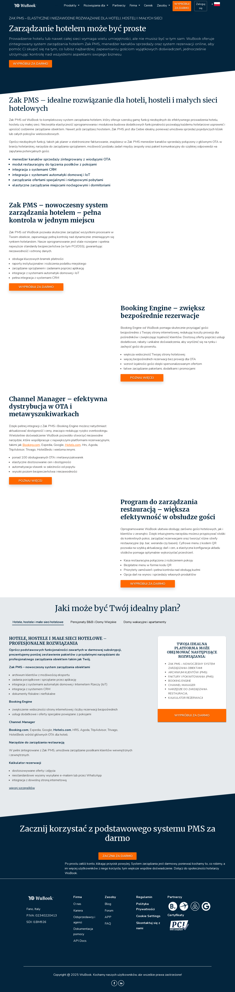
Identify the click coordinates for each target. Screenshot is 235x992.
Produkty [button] (70, 5)
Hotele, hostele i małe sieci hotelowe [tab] (38, 622)
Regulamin (144, 897)
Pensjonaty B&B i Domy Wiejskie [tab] (93, 622)
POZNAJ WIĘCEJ (142, 378)
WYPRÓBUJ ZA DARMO (181, 6)
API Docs (79, 941)
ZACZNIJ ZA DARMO (118, 856)
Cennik (148, 5)
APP (108, 917)
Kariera (78, 910)
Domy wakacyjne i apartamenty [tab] (144, 622)
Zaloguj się (200, 6)
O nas (77, 904)
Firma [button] (134, 5)
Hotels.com (73, 445)
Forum (109, 910)
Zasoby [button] (162, 5)
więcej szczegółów (22, 788)
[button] (216, 4)
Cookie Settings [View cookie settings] (148, 916)
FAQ (108, 923)
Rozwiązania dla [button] (95, 5)
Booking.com (31, 445)
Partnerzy (118, 5)
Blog (108, 904)
